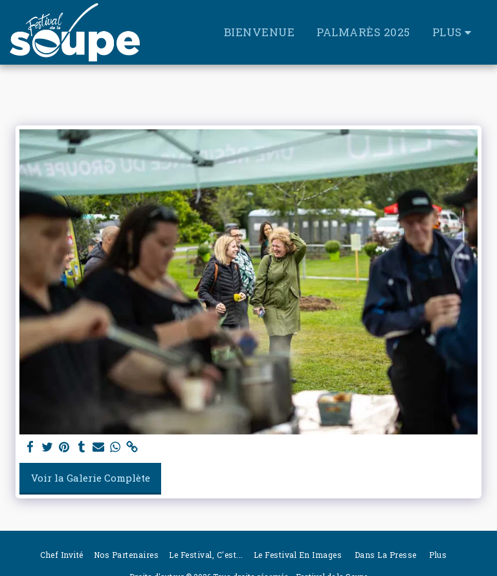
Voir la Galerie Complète (90, 477)
